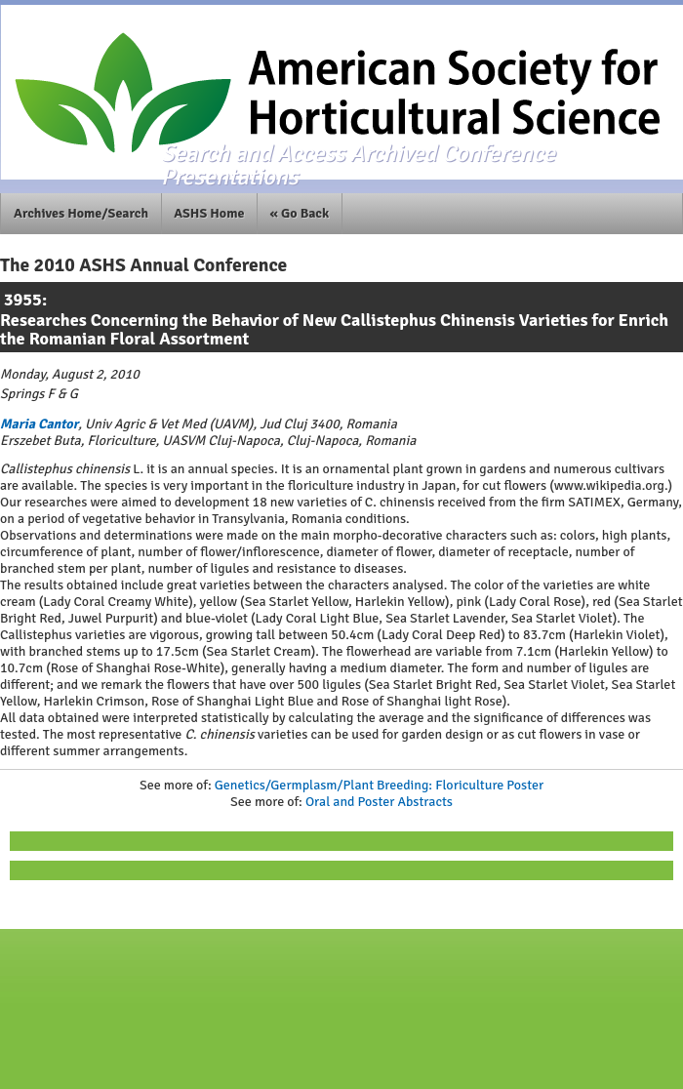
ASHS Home (209, 213)
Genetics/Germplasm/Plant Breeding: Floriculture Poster (379, 785)
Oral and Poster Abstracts (379, 801)
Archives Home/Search (81, 213)
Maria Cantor (39, 424)
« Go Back (300, 213)
